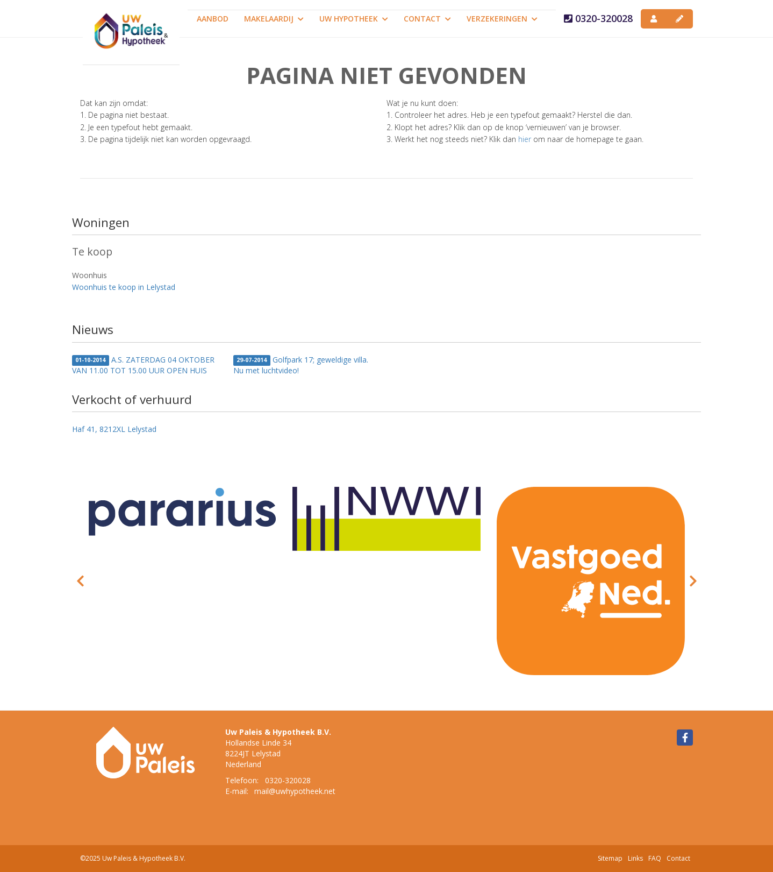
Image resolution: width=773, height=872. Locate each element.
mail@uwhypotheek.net (294, 791)
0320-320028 (598, 18)
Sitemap (610, 858)
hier (524, 139)
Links (635, 858)
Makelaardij (274, 18)
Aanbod (212, 18)
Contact (427, 18)
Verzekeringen (502, 18)
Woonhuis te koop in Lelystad (123, 287)
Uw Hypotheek (353, 18)
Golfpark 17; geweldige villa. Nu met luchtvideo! (300, 365)
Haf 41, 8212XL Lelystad (114, 429)
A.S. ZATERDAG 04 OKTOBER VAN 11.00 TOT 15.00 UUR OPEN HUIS (143, 365)
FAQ (654, 858)
